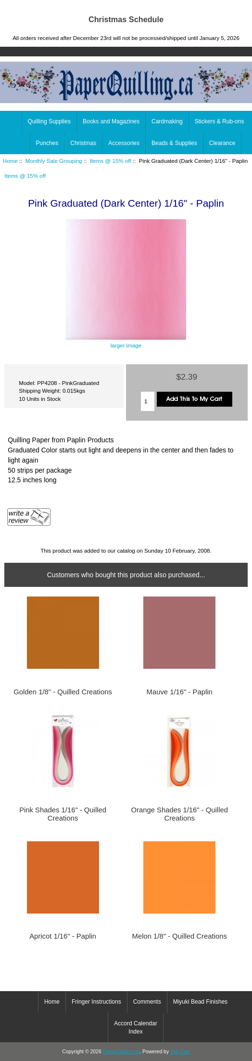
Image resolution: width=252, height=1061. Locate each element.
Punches (47, 143)
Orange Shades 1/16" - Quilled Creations (179, 814)
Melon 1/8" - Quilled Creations (179, 936)
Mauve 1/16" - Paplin (180, 692)
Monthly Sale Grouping (53, 161)
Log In (237, 7)
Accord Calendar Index (135, 1027)
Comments (147, 1001)
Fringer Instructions (96, 1001)
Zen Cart (180, 1051)
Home (206, 7)
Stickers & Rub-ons (219, 121)
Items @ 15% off (110, 161)
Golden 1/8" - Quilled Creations (62, 692)
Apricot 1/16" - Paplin (62, 936)
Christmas (83, 143)
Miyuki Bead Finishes (200, 1001)
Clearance (222, 143)
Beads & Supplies (174, 143)
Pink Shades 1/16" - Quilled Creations (62, 814)
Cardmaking (167, 121)
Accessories (123, 143)
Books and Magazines (111, 121)
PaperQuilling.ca (121, 1051)
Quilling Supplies (49, 121)
